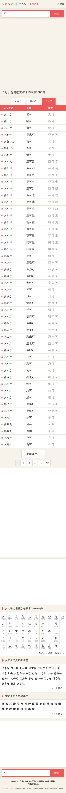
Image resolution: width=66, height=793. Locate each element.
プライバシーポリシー (35, 788)
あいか (8, 114)
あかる (8, 249)
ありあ (8, 424)
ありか (8, 437)
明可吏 (30, 222)
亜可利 (30, 168)
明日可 (30, 316)
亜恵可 (30, 134)
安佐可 (30, 282)
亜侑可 (30, 404)
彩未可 (30, 336)
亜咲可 (30, 262)
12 (47, 463)
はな (34, 673)
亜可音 (30, 161)
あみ (13, 683)
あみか (8, 323)
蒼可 (29, 148)
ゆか (50, 673)
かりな (41, 668)
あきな (5, 683)
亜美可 (30, 330)
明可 (29, 255)
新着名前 (48, 788)
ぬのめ (14, 678)
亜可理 (30, 195)
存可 (29, 437)
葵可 (29, 141)
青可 (29, 154)
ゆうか (42, 673)
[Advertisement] (32, 55)
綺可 (29, 390)
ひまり (50, 668)
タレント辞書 (58, 788)
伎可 (29, 356)
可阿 (29, 431)
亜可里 (30, 215)
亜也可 (30, 343)
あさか (8, 262)
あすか (8, 303)
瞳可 (29, 121)
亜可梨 (30, 188)
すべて (18, 101)
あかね (8, 161)
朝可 (29, 289)
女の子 (48, 101)
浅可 (29, 296)
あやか (8, 343)
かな (28, 673)
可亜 (29, 424)
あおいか (9, 141)
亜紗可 (30, 276)
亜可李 (30, 181)
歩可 (29, 417)
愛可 (29, 114)
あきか (8, 255)
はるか (21, 673)
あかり (8, 168)
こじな (47, 678)
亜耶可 (30, 350)
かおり (59, 668)
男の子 (33, 101)
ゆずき (32, 668)
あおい (5, 678)
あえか (8, 134)
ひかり (14, 668)
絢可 (29, 383)
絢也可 (30, 377)
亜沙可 (30, 269)
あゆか (8, 404)
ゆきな (5, 668)
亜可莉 (30, 208)
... (41, 463)
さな (31, 678)
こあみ (23, 678)
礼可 (29, 370)
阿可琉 (30, 249)
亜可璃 (30, 201)
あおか (8, 154)
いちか (12, 673)
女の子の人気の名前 (15, 660)
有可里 (30, 228)
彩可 (29, 363)
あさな (21, 683)
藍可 (29, 127)
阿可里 (30, 242)
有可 (29, 444)
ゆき (4, 673)
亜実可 (30, 323)
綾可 (29, 397)
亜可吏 (30, 175)
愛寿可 (30, 303)
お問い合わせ (20, 788)
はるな (56, 678)
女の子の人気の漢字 (15, 695)
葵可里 (30, 235)
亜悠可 (30, 410)
